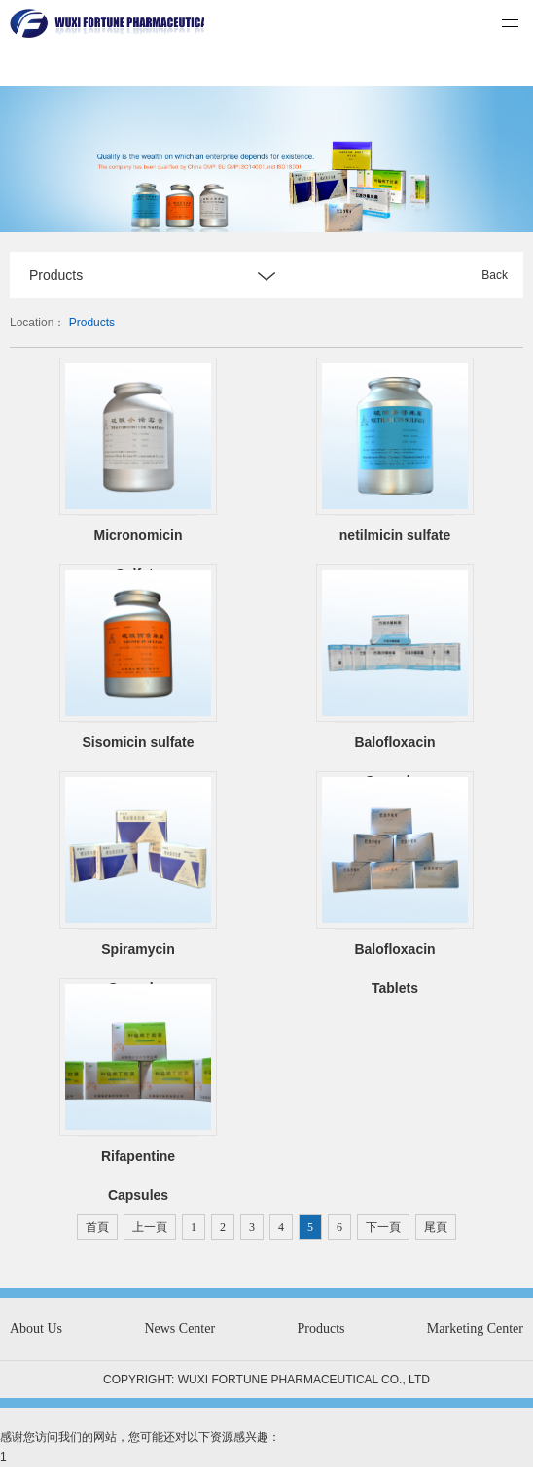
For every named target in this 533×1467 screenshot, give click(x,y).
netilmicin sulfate (394, 535)
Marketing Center (475, 1328)
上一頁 (149, 1227)
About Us (36, 1328)
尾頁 (435, 1227)
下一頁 (383, 1227)
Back (494, 275)
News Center (179, 1328)
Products (92, 322)
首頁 (97, 1227)
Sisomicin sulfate (138, 742)
